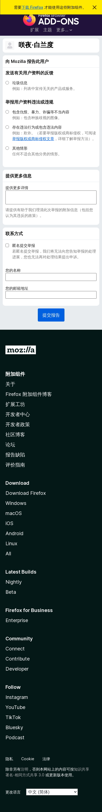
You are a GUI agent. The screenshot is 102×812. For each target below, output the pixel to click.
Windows (15, 503)
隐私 (9, 758)
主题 (47, 29)
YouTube (15, 707)
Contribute (17, 659)
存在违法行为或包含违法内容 (37, 127)
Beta (10, 592)
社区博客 (15, 434)
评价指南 (15, 465)
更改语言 (13, 792)
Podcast (14, 737)
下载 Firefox (32, 7)
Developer (17, 669)
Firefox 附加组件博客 (28, 394)
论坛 (10, 444)
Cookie (27, 758)
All (8, 553)
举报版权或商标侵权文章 (33, 138)
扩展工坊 (15, 404)
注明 (24, 769)
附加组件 (15, 374)
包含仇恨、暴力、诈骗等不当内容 (40, 112)
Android (14, 533)
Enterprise (16, 620)
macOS (13, 513)
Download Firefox (25, 493)
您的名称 (14, 270)
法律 (46, 758)
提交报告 (51, 315)
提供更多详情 (16, 187)
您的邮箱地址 (18, 288)
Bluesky (14, 727)
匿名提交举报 (23, 245)
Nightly (13, 582)
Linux (11, 543)
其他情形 (19, 148)
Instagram (16, 697)
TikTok (13, 717)
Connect (15, 649)
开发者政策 (17, 424)
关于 (10, 384)
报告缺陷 (15, 454)
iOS (9, 523)
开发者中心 (17, 414)
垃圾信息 (19, 82)
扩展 (34, 29)
